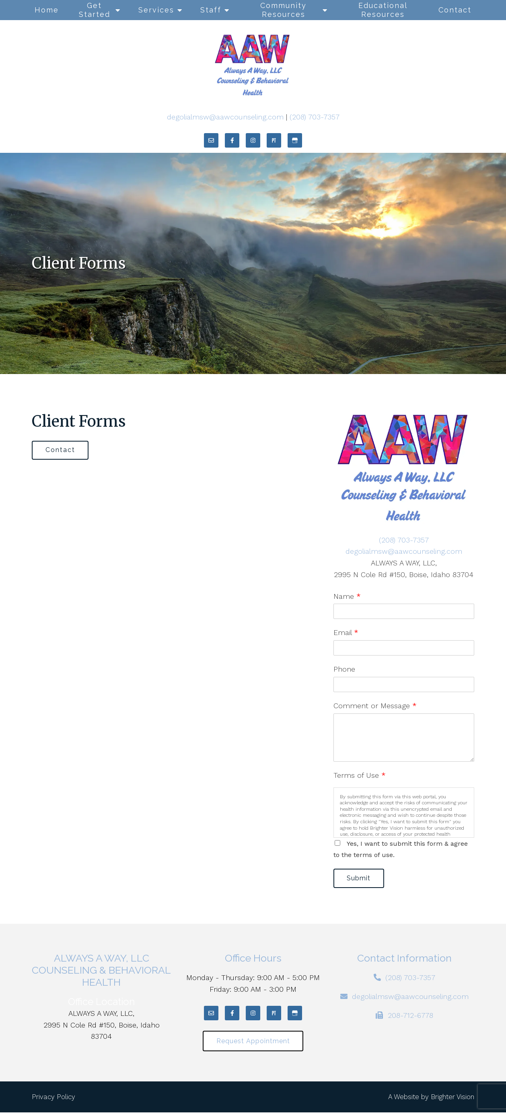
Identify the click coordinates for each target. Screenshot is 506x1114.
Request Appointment (253, 1042)
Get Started (94, 9)
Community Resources (283, 9)
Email (345, 632)
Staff (210, 10)
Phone (344, 669)
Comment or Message (375, 705)
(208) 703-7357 (314, 117)
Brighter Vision (452, 1098)
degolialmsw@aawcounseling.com (225, 117)
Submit (360, 878)
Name (347, 596)
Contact (454, 10)
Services (156, 10)
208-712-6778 (410, 1016)
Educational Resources (382, 9)
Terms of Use (359, 775)
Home (47, 10)
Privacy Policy (53, 1098)
